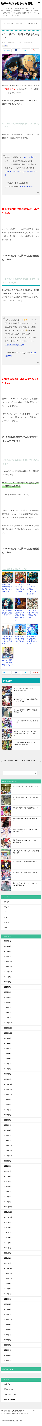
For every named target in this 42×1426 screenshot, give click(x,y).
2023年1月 (8, 1140)
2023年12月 (8, 1084)
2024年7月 (8, 1048)
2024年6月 (8, 1053)
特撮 (5, 927)
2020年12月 (8, 1268)
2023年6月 (8, 1115)
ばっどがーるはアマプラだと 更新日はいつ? (26, 722)
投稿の (8, 1389)
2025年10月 (8, 972)
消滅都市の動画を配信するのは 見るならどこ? (20, 640)
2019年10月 (8, 1319)
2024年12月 (8, 1023)
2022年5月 (8, 1181)
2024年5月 (8, 1059)
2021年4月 (8, 1248)
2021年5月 (8, 1243)
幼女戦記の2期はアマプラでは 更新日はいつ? (25, 798)
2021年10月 (8, 1217)
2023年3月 (8, 1130)
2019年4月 (8, 1350)
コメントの (10, 1394)
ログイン (7, 1384)
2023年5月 (8, 1120)
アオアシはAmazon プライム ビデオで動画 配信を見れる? (25, 743)
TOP (15, 1411)
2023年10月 (8, 1094)
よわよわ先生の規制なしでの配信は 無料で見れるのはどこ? (26, 830)
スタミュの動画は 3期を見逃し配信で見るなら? (32, 614)
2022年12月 (8, 1145)
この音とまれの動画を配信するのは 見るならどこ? (7, 640)
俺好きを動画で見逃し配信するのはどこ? (7, 662)
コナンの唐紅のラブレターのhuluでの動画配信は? (19, 588)
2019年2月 (8, 1360)
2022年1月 (8, 1202)
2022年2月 (8, 1197)
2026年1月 (8, 956)
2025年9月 (8, 977)
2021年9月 (8, 1222)
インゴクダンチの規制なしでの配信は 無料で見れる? (26, 852)
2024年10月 (8, 1033)
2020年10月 (8, 1278)
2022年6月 (8, 1176)
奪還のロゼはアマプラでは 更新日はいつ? (25, 808)
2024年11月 (8, 1028)
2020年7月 (8, 1294)
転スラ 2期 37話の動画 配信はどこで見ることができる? (25, 689)
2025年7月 (8, 987)
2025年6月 (8, 992)
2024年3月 (8, 1069)
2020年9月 (8, 1283)
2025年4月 (8, 1002)
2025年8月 (8, 982)
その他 (6, 922)
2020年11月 (8, 1273)
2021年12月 (8, 1207)
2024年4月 (8, 1064)
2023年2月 (8, 1135)
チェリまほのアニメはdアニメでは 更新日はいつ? (25, 711)
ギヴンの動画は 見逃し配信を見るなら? (7, 613)
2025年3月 (8, 1007)
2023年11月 (8, 1089)
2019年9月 (8, 1324)
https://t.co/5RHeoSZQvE (15, 171)
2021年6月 (8, 1237)
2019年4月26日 (26, 186)
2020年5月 (8, 1304)
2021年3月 (8, 1253)
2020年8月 (8, 1289)
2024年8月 (8, 1043)
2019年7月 (8, 1335)
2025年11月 (8, 966)
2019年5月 (8, 1345)
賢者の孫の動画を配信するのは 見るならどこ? (32, 640)
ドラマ (6, 912)
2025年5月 (8, 997)
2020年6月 (8, 1299)
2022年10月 (8, 1156)
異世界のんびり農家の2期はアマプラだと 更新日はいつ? (25, 841)
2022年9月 (8, 1161)
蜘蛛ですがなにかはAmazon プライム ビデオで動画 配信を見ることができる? (26, 733)
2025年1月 (8, 1018)
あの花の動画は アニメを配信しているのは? (31, 761)
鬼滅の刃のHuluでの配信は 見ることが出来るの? (7, 588)
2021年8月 (8, 1227)
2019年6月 (8, 1340)
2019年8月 (8, 1330)
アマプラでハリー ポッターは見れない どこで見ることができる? (32, 589)
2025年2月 (8, 1012)
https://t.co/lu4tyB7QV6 (14, 345)
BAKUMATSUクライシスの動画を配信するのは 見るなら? (26, 700)
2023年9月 (8, 1099)
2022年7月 (8, 1171)
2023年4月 (8, 1125)
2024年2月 (8, 1074)
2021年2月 (8, 1258)
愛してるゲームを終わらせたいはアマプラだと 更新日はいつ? (25, 884)
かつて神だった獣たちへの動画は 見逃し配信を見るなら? (20, 615)
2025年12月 (8, 961)
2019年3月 (8, 1355)
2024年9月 (8, 1038)
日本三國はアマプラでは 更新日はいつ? (25, 861)
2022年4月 (8, 1186)
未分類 (6, 902)
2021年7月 (8, 1232)
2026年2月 (8, 951)
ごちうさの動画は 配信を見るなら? (12, 761)
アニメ (5, 46)
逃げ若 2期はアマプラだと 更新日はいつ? (25, 786)
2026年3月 (8, 946)
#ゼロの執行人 (30, 157)
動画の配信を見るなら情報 (17, 3)
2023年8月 (8, 1104)
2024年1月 (8, 1079)
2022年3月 (8, 1191)
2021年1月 (8, 1263)
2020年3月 (8, 1309)
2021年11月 (8, 1212)
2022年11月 (8, 1151)
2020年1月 (8, 1314)
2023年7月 (8, 1110)
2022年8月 (8, 1166)
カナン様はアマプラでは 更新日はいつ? (25, 872)
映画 (5, 917)
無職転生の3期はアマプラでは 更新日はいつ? (25, 819)
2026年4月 (8, 941)
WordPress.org (9, 1399)
